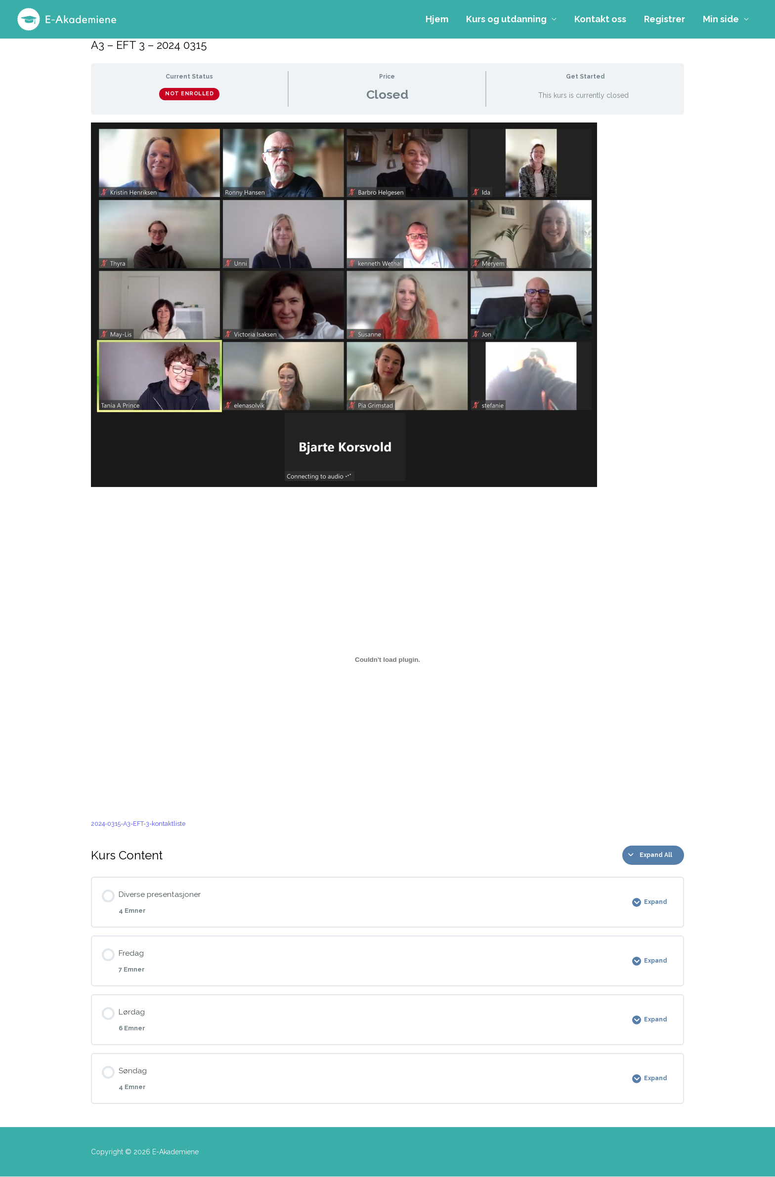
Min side (721, 19)
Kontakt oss (600, 19)
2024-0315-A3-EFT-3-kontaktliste (139, 823)
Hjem (437, 19)
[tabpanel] (387, 476)
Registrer (664, 19)
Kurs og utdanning (506, 19)
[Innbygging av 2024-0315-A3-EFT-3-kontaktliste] (387, 660)
